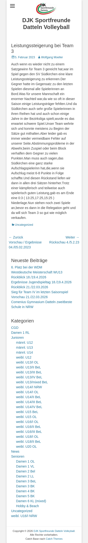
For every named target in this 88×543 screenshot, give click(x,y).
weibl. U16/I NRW (24, 516)
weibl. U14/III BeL (29, 402)
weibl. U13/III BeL (29, 372)
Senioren (17, 456)
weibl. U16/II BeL (28, 427)
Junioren (17, 337)
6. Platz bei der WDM (26, 267)
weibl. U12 (23, 357)
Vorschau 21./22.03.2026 (29, 297)
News (15, 451)
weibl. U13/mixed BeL (32, 382)
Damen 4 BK (25, 491)
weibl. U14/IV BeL (29, 407)
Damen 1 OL (25, 461)
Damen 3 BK (25, 486)
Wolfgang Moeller (52, 57)
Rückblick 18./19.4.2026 (28, 277)
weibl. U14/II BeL (28, 397)
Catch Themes (54, 538)
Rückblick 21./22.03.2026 (29, 287)
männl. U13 (24, 347)
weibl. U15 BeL (27, 412)
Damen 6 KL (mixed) (31, 501)
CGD (15, 328)
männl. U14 (24, 352)
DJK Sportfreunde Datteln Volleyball (46, 23)
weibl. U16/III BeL (29, 432)
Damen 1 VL (25, 466)
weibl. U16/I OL (27, 422)
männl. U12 (24, 342)
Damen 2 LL (25, 476)
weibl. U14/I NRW (29, 387)
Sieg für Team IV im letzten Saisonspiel (39, 292)
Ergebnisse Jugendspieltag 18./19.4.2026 (41, 282)
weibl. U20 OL (26, 446)
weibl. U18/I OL (27, 437)
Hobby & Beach (27, 506)
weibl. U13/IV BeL (29, 377)
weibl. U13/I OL (27, 362)
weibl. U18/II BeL (28, 441)
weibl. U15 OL (26, 417)
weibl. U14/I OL (27, 392)
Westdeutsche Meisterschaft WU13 (36, 272)
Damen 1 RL (20, 332)
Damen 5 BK (25, 496)
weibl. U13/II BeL (28, 367)
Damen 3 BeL (26, 481)
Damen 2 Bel (25, 471)
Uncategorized (24, 224)
